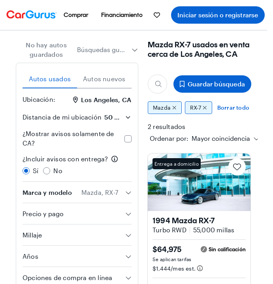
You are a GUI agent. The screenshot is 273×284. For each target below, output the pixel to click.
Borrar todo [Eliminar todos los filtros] (233, 107)
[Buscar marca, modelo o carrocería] (157, 84)
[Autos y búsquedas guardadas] (157, 15)
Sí (35, 170)
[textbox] (200, 138)
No (57, 170)
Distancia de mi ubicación (62, 117)
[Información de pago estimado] (200, 268)
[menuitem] (76, 15)
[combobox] (107, 50)
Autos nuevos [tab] (104, 78)
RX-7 (198, 107)
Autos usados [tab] (50, 78)
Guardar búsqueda (212, 84)
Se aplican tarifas (172, 259)
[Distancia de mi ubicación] (117, 117)
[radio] (26, 170)
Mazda (165, 107)
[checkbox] (128, 138)
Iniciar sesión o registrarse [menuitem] (217, 15)
